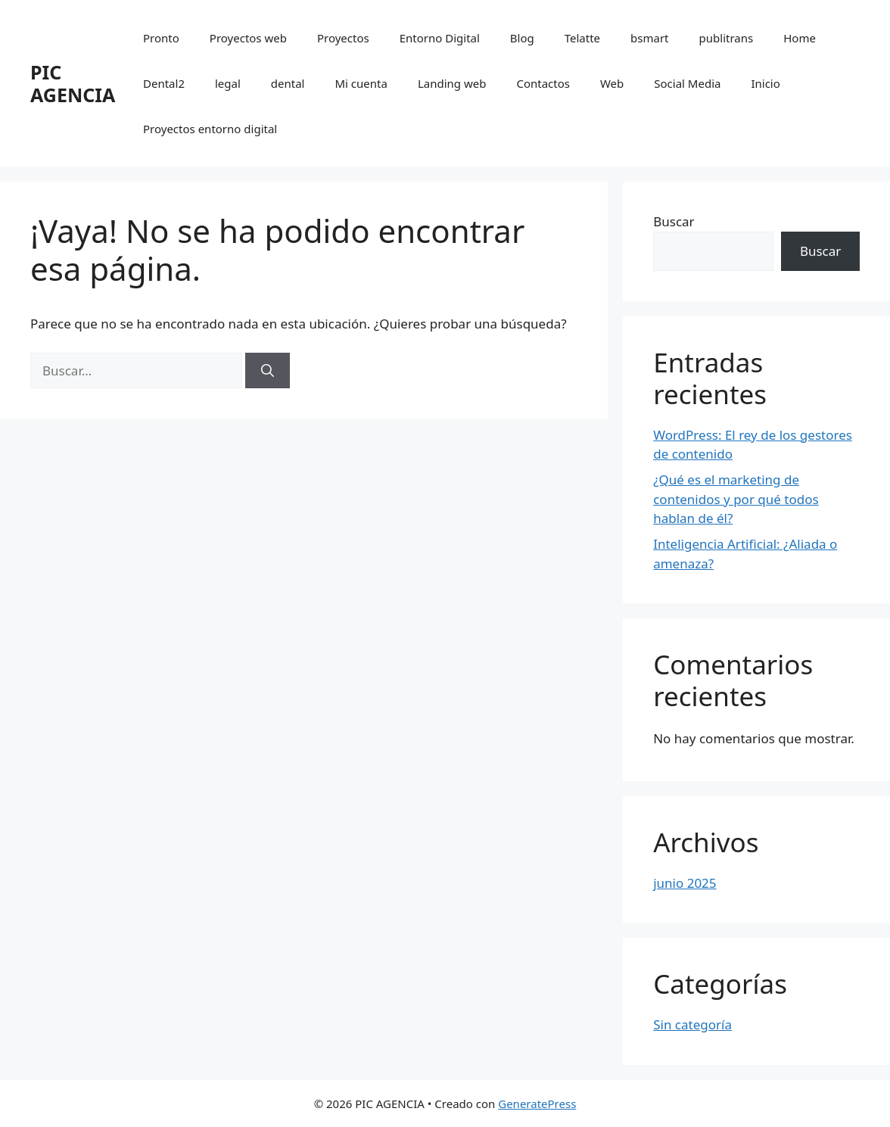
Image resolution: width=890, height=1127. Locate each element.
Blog (522, 37)
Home (799, 37)
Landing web (452, 83)
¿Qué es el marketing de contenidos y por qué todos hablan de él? (735, 499)
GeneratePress (537, 1103)
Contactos (543, 83)
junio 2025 (684, 883)
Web (612, 83)
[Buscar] (267, 371)
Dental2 (164, 83)
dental (288, 83)
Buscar (673, 221)
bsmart (649, 37)
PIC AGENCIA (72, 83)
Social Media (687, 83)
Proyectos (343, 37)
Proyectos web (248, 37)
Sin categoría (692, 1024)
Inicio (765, 83)
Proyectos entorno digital (210, 128)
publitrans (726, 37)
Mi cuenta (361, 83)
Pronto (161, 37)
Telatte (582, 37)
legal (228, 83)
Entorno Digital (440, 37)
